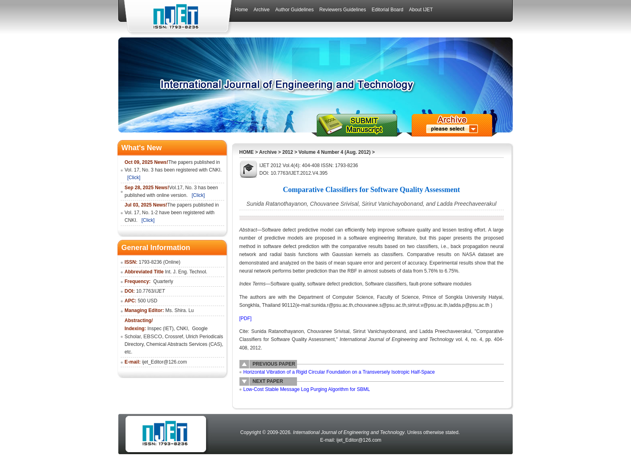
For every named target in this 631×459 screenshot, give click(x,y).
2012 (287, 152)
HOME (246, 152)
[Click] (133, 177)
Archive (268, 152)
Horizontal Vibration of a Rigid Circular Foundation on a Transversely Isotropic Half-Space (339, 372)
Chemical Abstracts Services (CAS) (184, 344)
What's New (142, 148)
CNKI (182, 328)
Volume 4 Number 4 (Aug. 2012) (335, 152)
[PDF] (245, 318)
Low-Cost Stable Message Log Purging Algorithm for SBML (306, 389)
